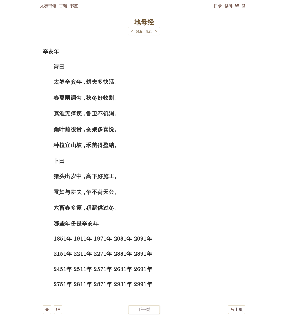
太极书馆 (48, 5)
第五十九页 (144, 31)
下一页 (144, 304)
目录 (218, 5)
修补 (229, 5)
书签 (74, 5)
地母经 (144, 22)
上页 (236, 304)
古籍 (63, 5)
